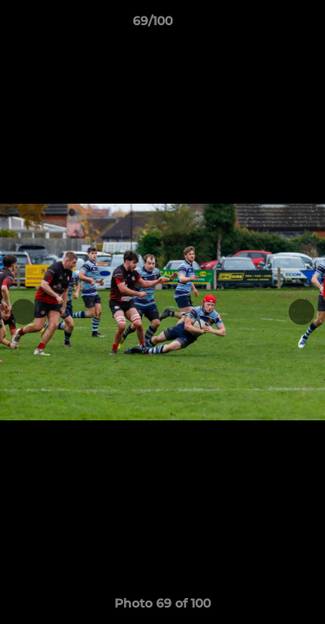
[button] (262, 25)
